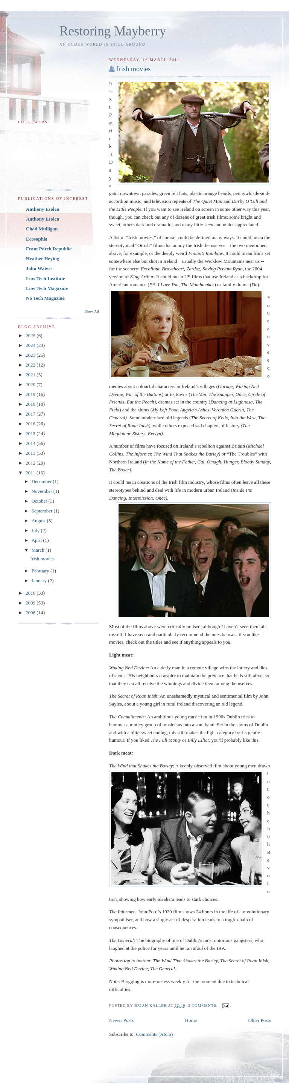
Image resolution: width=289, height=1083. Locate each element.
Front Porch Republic (48, 249)
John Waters (39, 268)
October (40, 501)
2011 (31, 473)
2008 (31, 612)
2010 (31, 593)
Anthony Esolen (42, 209)
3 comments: (203, 1005)
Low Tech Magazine (47, 288)
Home (191, 1020)
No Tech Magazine (45, 298)
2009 (31, 603)
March (39, 550)
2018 (31, 404)
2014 (31, 443)
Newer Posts (121, 1020)
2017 (31, 414)
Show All (92, 311)
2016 (31, 423)
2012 (31, 463)
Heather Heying (42, 258)
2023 (31, 355)
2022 (31, 365)
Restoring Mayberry (112, 31)
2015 (31, 433)
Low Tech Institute (45, 278)
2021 (31, 374)
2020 (31, 384)
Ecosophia (36, 239)
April (37, 540)
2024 (31, 345)
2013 (31, 453)
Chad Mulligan (42, 229)
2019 (31, 394)
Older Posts (259, 1020)
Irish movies (134, 69)
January (40, 580)
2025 (31, 335)
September (43, 511)
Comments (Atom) (154, 1034)
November (42, 491)
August (39, 520)
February (41, 571)
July (36, 530)
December (42, 481)
